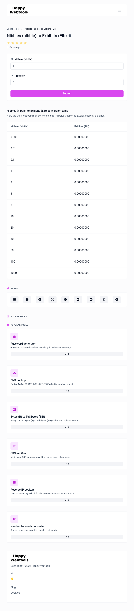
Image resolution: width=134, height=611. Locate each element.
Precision (17, 75)
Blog (13, 587)
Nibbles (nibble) (21, 59)
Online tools (13, 29)
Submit (67, 93)
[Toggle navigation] (119, 10)
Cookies (15, 592)
